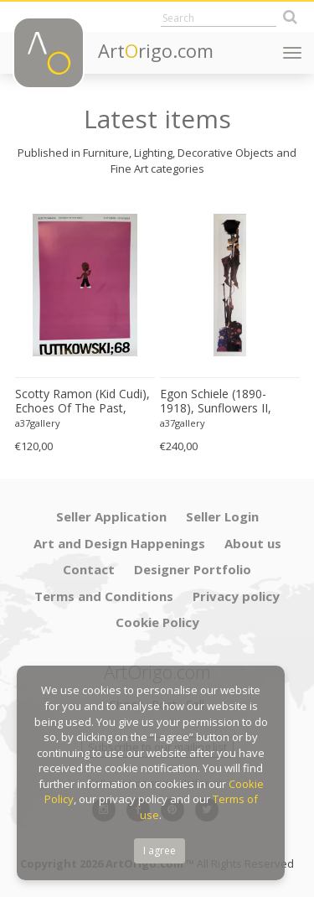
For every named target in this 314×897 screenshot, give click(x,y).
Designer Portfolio (192, 569)
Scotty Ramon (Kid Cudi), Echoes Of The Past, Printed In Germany (82, 401)
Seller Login (222, 516)
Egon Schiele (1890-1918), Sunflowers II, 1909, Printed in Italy (215, 401)
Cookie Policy (157, 622)
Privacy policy (236, 596)
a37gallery (37, 423)
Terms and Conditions (103, 596)
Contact (89, 569)
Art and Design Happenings (119, 543)
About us (252, 543)
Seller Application (111, 516)
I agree (159, 850)
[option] (85, 327)
